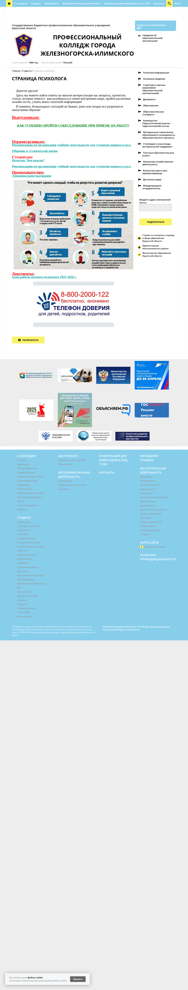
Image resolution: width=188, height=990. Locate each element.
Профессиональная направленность (44, 17)
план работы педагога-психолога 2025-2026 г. (44, 277)
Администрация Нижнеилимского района (155, 247)
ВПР (19, 587)
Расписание (23, 521)
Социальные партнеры (30, 476)
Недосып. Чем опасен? (28, 160)
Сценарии (63, 489)
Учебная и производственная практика (27, 567)
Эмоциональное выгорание (31, 176)
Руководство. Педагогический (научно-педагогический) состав (156, 123)
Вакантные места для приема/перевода (154, 172)
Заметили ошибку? (155, 546)
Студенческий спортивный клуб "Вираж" (150, 530)
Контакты (158, 3)
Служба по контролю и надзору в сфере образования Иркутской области (158, 238)
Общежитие (65, 464)
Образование (150, 105)
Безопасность (24, 488)
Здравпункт (23, 464)
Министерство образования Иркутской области (156, 254)
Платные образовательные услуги (158, 154)
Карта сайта (149, 542)
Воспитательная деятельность (51, 10)
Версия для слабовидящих (151, 25)
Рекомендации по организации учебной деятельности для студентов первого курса (71, 145)
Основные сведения (154, 78)
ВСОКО (21, 501)
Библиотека (24, 530)
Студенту (36, 3)
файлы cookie (35, 977)
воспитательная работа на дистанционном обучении (153, 513)
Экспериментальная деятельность (81, 3)
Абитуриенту (51, 3)
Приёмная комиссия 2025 (72, 460)
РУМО (114, 10)
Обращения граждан (19, 10)
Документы (149, 99)
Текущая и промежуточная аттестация (26, 608)
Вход (177, 3)
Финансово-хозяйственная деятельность (157, 163)
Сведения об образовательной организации (152, 38)
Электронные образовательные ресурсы (27, 595)
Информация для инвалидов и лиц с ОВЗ (127, 3)
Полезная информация (81, 17)
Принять (78, 979)
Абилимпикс (163, 10)
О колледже (20, 3)
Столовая (22, 534)
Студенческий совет (151, 521)
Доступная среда (152, 179)
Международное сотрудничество (151, 187)
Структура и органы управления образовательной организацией (153, 89)
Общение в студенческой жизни (35, 151)
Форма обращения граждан (136, 10)
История (21, 460)
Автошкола (14, 17)
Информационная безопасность (90, 10)
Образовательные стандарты (153, 113)
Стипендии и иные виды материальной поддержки (157, 145)
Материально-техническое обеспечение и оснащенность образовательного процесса (158, 135)
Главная (16, 71)
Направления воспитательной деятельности (149, 485)
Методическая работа (29, 497)
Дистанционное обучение (31, 583)
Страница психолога (44, 71)
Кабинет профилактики (30, 492)
